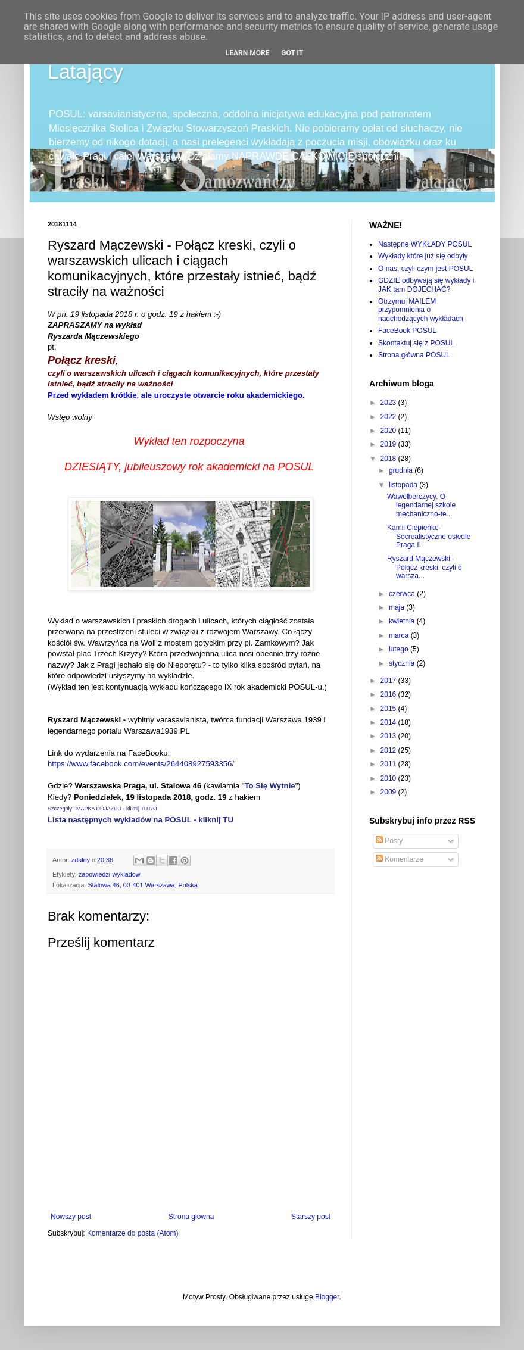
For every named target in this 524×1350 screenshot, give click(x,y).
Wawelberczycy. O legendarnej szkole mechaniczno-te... (421, 505)
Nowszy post (71, 1216)
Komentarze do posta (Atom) (132, 1233)
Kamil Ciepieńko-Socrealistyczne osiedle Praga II (428, 536)
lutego (399, 649)
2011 (389, 764)
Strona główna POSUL (414, 355)
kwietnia (403, 621)
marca (400, 635)
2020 (389, 430)
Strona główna (191, 1216)
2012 (389, 750)
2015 (389, 708)
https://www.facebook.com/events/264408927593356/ (141, 763)
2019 (389, 444)
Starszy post (310, 1216)
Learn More (248, 53)
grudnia (401, 470)
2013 (389, 736)
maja (397, 607)
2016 (389, 694)
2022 (389, 417)
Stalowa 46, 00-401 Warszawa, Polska (142, 884)
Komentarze (399, 859)
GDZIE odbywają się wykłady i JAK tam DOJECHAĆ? (426, 284)
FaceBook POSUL (407, 330)
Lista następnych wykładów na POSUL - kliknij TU (140, 819)
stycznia (403, 663)
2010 (389, 778)
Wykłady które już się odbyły (423, 256)
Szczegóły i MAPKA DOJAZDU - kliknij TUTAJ (102, 809)
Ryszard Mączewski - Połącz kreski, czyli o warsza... (424, 567)
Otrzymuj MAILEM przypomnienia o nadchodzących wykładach (420, 310)
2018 (389, 458)
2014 (389, 722)
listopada (404, 485)
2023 (389, 402)
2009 (389, 792)
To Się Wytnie (269, 785)
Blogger (327, 1297)
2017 (389, 680)
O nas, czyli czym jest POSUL (425, 268)
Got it (292, 53)
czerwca (403, 594)
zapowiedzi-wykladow (110, 874)
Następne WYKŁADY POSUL (425, 244)
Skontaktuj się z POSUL (416, 343)
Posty (389, 841)
